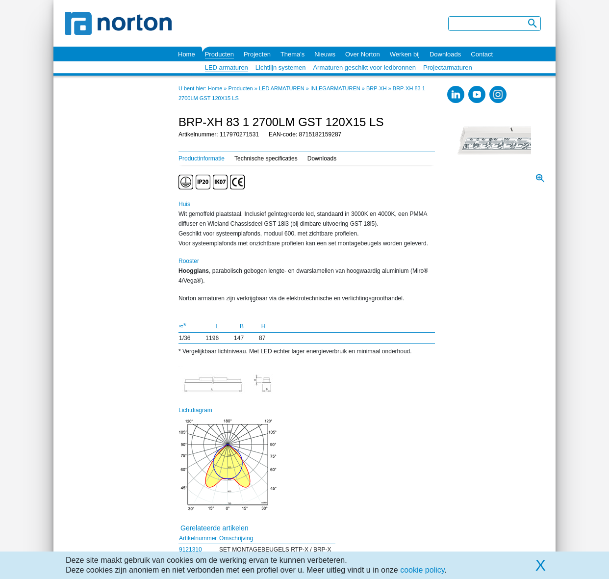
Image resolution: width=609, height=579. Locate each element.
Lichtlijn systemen (280, 67)
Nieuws (324, 54)
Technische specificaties (266, 158)
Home (186, 54)
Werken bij (405, 54)
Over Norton (362, 54)
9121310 (190, 549)
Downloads (445, 54)
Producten (219, 54)
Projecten (257, 54)
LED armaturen (226, 67)
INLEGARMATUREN (335, 88)
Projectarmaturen (447, 67)
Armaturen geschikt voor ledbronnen (364, 67)
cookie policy (422, 570)
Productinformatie (201, 158)
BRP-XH (376, 88)
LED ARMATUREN (281, 88)
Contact (482, 54)
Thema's (292, 54)
